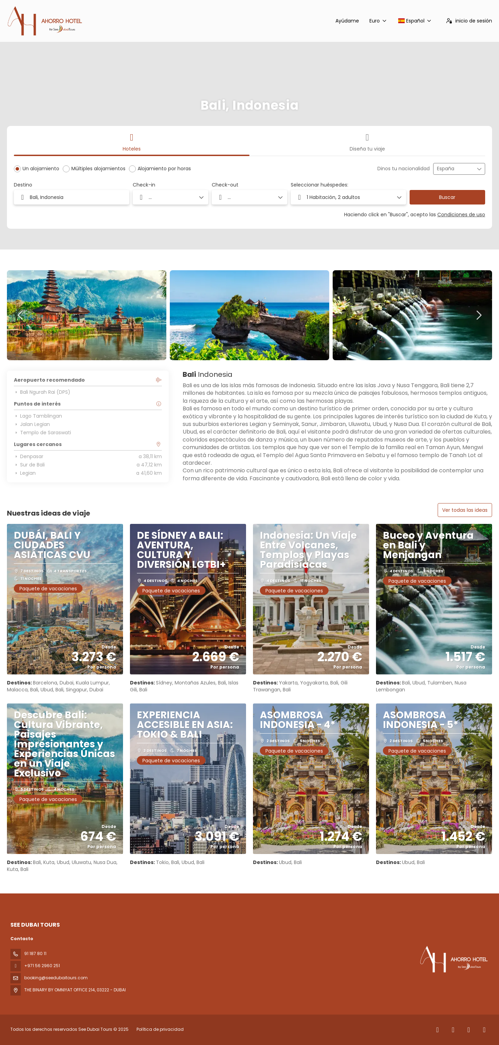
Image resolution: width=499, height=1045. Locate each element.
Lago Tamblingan (38, 416)
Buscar (447, 197)
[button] (348, 197)
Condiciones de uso (461, 214)
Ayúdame (347, 20)
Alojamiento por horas (164, 168)
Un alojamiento (41, 168)
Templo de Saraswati (42, 432)
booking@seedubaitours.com (56, 978)
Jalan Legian (32, 424)
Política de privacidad (160, 1029)
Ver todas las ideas (465, 510)
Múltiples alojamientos (98, 168)
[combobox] (454, 168)
